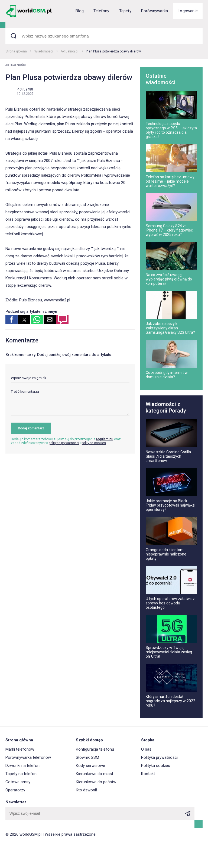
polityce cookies (94, 443)
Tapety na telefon (21, 773)
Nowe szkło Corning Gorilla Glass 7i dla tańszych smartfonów (168, 456)
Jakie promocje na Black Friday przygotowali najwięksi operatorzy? (170, 505)
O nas (146, 749)
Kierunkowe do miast (94, 773)
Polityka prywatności (159, 757)
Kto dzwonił (86, 790)
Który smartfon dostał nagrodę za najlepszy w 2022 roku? (170, 700)
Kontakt (148, 773)
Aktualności (69, 51)
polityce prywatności (64, 443)
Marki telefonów (19, 749)
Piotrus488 (25, 89)
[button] (11, 319)
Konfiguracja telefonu (95, 749)
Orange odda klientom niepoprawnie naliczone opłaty (166, 554)
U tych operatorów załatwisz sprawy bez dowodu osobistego (170, 603)
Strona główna (16, 51)
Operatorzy (15, 790)
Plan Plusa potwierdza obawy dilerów (113, 51)
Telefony (101, 10)
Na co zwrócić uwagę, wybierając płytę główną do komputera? (169, 279)
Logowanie (188, 10)
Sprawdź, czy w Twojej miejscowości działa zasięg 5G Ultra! (169, 651)
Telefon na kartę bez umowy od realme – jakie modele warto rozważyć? (170, 181)
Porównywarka (154, 10)
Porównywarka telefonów (28, 757)
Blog (80, 10)
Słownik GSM (87, 757)
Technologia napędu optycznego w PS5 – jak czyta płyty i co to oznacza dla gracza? (171, 130)
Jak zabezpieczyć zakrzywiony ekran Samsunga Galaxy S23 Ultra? (170, 328)
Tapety (125, 10)
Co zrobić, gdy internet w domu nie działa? (167, 374)
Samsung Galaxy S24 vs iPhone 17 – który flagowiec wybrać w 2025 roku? (169, 230)
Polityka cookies (155, 765)
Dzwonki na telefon (22, 765)
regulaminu (104, 439)
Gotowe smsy (17, 781)
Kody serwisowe (90, 765)
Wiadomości (43, 51)
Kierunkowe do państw (96, 781)
